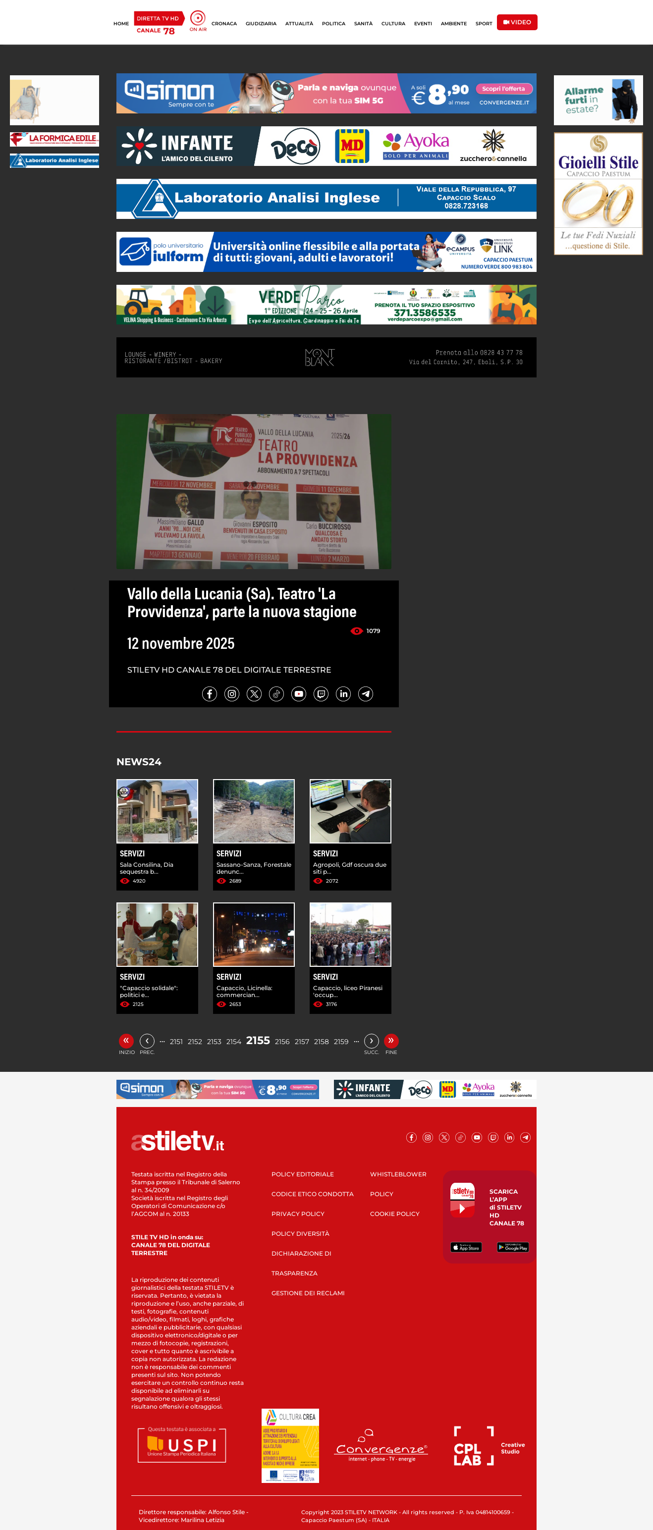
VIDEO (517, 22)
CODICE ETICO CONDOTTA (313, 1194)
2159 (341, 1041)
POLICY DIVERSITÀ (300, 1233)
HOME (121, 23)
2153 (214, 1041)
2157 (302, 1041)
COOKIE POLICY (395, 1213)
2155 (258, 1040)
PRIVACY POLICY (298, 1213)
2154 (233, 1041)
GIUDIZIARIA (261, 23)
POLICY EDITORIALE (303, 1174)
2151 (176, 1041)
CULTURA (393, 23)
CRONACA (224, 23)
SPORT (484, 23)
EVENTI (423, 23)
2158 (321, 1041)
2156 (282, 1041)
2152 (195, 1041)
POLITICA (333, 23)
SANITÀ (363, 23)
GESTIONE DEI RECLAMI (308, 1293)
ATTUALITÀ (299, 23)
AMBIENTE (454, 23)
